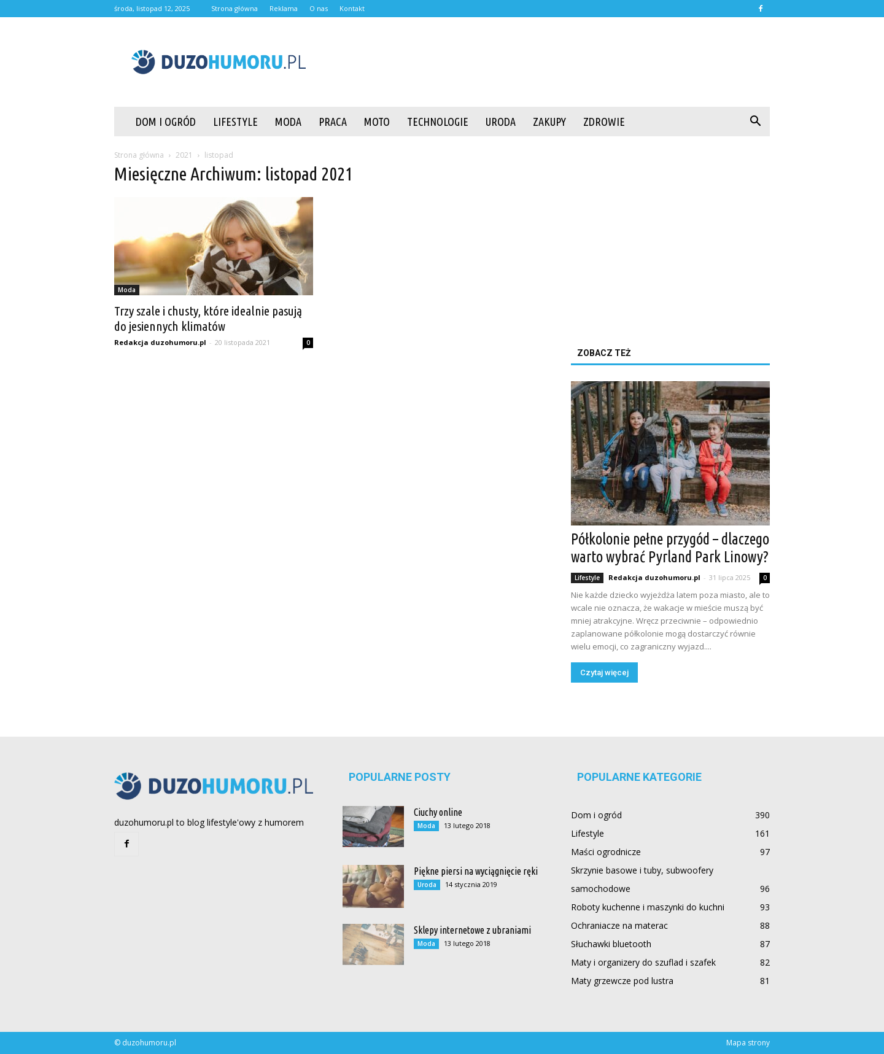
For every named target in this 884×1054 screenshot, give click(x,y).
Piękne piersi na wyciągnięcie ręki (476, 871)
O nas (318, 8)
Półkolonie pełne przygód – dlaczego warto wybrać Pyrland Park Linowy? (670, 547)
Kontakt (352, 8)
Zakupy (549, 121)
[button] (755, 121)
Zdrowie (604, 121)
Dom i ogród (166, 121)
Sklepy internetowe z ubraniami (472, 930)
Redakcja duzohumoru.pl (160, 342)
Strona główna (234, 8)
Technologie (437, 121)
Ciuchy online (438, 812)
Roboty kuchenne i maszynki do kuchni (647, 907)
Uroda (501, 121)
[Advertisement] (546, 62)
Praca (333, 121)
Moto (377, 121)
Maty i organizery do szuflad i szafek (643, 962)
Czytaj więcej (604, 672)
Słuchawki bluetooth (611, 944)
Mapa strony (748, 1042)
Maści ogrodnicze (606, 852)
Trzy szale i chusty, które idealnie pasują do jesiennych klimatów (208, 318)
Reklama (283, 8)
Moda (288, 121)
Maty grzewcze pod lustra (622, 980)
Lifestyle (235, 121)
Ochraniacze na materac (619, 925)
